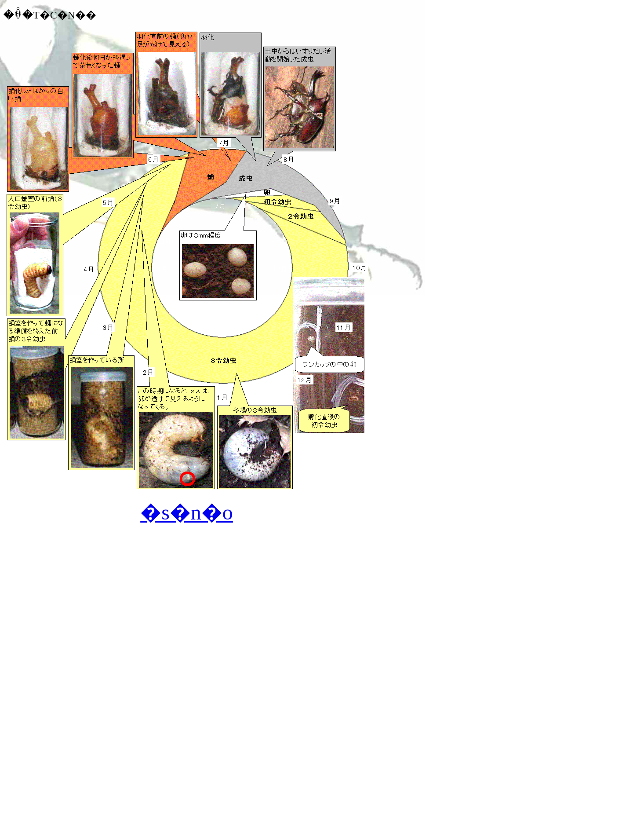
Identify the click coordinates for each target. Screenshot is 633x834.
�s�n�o (186, 512)
